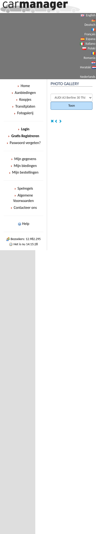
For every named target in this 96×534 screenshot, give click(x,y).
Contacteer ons (23, 207)
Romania (89, 58)
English (90, 15)
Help (23, 223)
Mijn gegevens (23, 159)
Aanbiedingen (23, 92)
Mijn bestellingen (23, 172)
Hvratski (85, 67)
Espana (90, 39)
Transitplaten (23, 106)
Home (23, 85)
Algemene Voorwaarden (23, 198)
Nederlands (87, 77)
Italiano (90, 44)
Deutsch (89, 25)
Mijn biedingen (23, 165)
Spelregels (23, 188)
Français (89, 34)
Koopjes (23, 99)
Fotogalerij (23, 113)
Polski (92, 48)
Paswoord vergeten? (23, 142)
